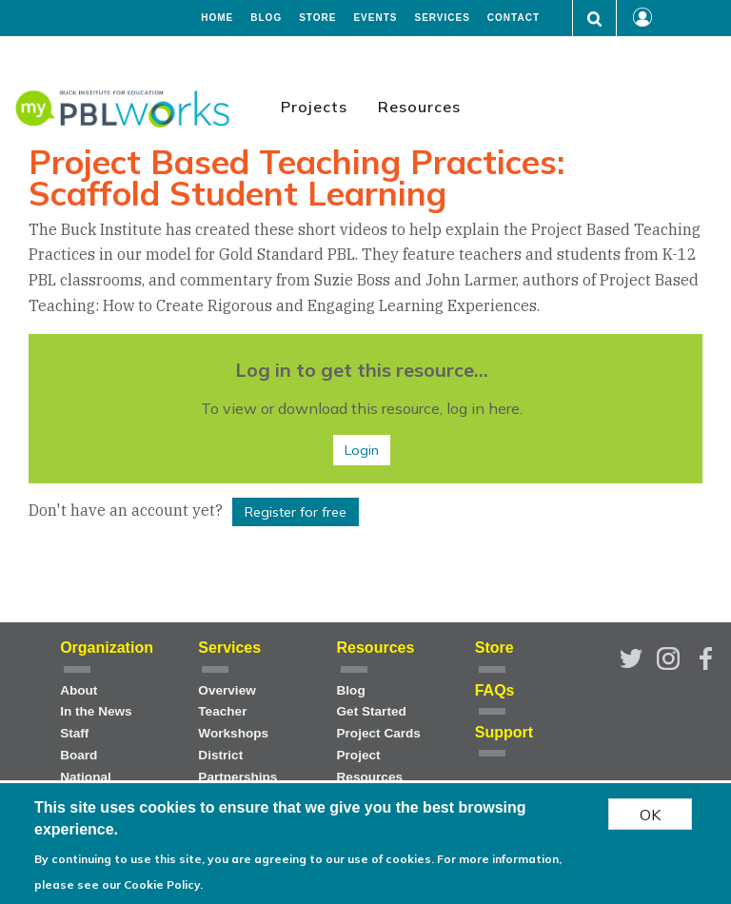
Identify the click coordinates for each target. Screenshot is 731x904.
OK (650, 818)
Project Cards (379, 733)
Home (217, 18)
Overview (226, 690)
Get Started (371, 711)
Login (362, 450)
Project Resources (370, 766)
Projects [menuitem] (314, 106)
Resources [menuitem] (419, 106)
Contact (513, 18)
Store (317, 18)
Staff (74, 733)
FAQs (495, 690)
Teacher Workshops (233, 722)
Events (375, 18)
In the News (96, 711)
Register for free (295, 512)
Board (78, 755)
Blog (266, 18)
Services (441, 18)
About (78, 690)
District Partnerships (237, 766)
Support (504, 732)
